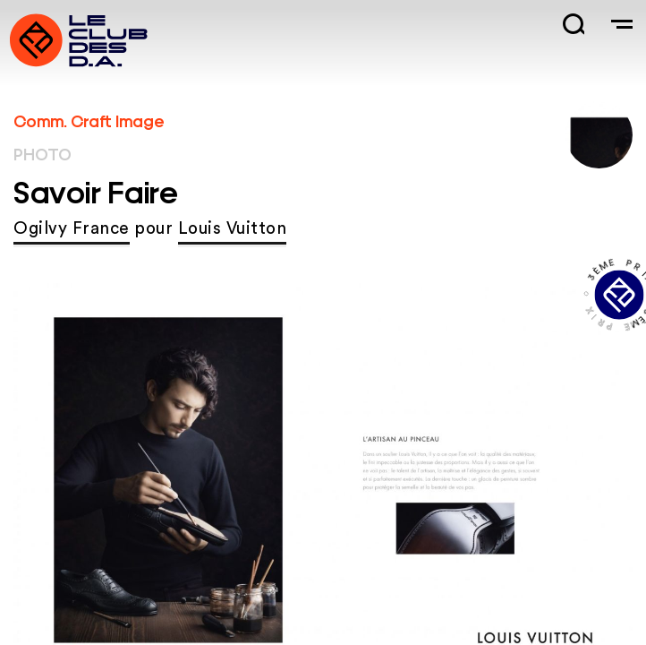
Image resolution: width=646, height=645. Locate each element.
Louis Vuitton (232, 228)
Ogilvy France (71, 228)
